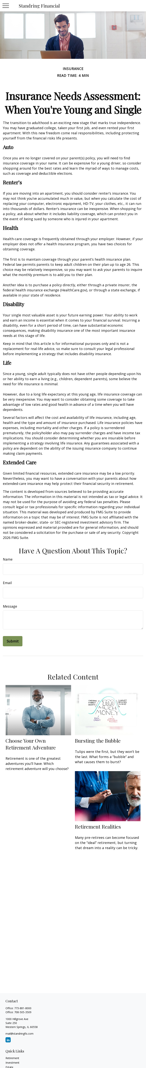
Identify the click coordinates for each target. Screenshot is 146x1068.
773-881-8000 (22, 1008)
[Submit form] (12, 641)
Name (8, 559)
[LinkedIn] (8, 1039)
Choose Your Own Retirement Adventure (31, 744)
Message (10, 606)
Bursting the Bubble (98, 740)
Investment (12, 1062)
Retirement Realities (98, 826)
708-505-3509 (22, 1012)
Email (7, 582)
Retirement (12, 1058)
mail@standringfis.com (19, 1033)
